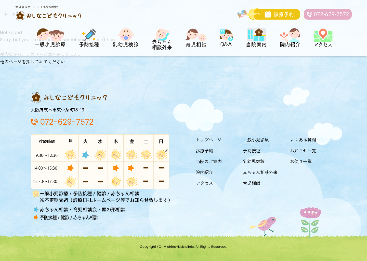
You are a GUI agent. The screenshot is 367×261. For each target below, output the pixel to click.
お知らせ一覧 (303, 151)
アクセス (204, 183)
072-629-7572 (67, 122)
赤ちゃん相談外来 (260, 172)
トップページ (209, 140)
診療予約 (204, 151)
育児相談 (251, 183)
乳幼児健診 (254, 161)
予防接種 (251, 151)
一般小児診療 (256, 140)
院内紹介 (204, 172)
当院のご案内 (209, 161)
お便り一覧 (301, 161)
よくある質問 (303, 140)
